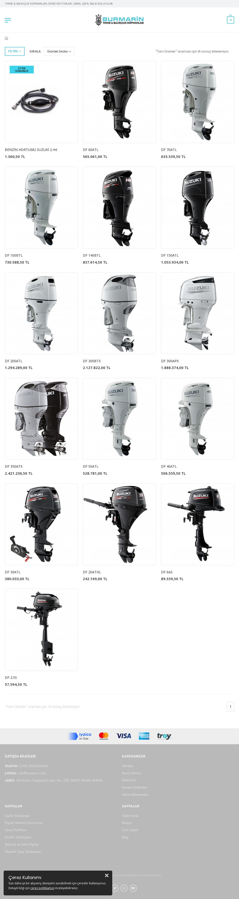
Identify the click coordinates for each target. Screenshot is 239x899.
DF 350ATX (13, 466)
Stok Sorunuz (21, 69)
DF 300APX (170, 361)
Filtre (14, 51)
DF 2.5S (11, 677)
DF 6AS (167, 572)
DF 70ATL (169, 149)
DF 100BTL (14, 255)
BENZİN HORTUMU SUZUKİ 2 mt (31, 149)
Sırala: (35, 51)
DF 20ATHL (92, 572)
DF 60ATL (90, 149)
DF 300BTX (92, 361)
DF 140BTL (92, 255)
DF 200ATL (13, 361)
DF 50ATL (90, 466)
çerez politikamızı (42, 888)
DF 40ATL (169, 466)
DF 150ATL (170, 255)
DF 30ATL (13, 572)
